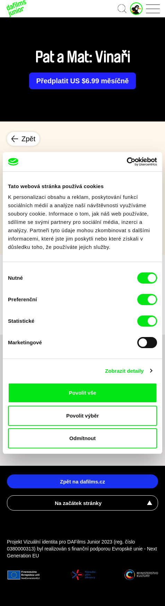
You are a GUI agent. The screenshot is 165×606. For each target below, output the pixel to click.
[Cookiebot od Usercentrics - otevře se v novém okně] (126, 161)
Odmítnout (82, 438)
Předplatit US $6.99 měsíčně (82, 81)
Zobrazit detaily (124, 371)
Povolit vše (82, 393)
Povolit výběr (82, 416)
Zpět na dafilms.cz (82, 482)
